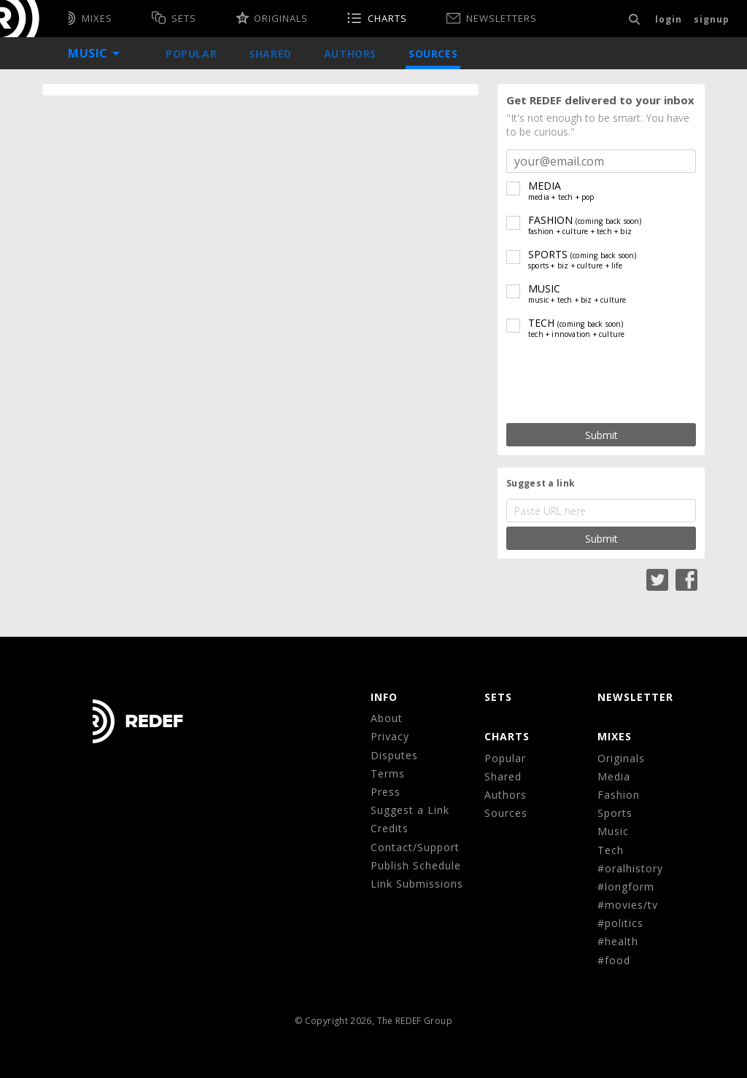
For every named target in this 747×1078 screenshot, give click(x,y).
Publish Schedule (416, 865)
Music (613, 831)
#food (613, 960)
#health (617, 941)
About (387, 718)
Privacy (390, 736)
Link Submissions (417, 884)
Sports (614, 813)
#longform (625, 886)
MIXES (614, 736)
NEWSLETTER (635, 697)
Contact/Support (415, 847)
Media (613, 776)
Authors (350, 54)
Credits (390, 828)
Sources (433, 54)
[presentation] (601, 381)
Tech (610, 850)
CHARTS (507, 736)
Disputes (394, 755)
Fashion (618, 795)
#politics (620, 923)
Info (384, 697)
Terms (388, 773)
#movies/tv (627, 905)
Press (385, 792)
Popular (191, 54)
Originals (621, 758)
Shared (270, 54)
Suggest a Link (410, 810)
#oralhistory (630, 868)
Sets (498, 697)
